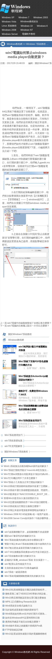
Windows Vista (9, 21)
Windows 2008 (9, 30)
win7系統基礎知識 (13, 440)
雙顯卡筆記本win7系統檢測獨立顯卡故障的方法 (28, 544)
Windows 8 (42, 26)
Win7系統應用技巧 (14, 435)
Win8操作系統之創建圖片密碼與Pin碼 (23, 626)
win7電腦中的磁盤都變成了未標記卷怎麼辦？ (29, 323)
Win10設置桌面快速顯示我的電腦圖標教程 (26, 634)
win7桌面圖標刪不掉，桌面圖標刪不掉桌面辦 (27, 532)
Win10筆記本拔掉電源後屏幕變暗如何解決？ (25, 510)
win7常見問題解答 (13, 446)
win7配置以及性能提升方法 (18, 564)
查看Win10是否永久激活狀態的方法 (21, 498)
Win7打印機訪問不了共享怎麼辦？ (20, 478)
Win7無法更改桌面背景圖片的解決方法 (24, 548)
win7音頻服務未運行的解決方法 (20, 556)
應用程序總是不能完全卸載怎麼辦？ (22, 622)
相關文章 (12, 460)
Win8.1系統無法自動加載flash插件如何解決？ (26, 466)
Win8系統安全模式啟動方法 (18, 606)
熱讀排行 (12, 526)
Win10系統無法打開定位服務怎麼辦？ (22, 506)
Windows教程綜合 (29, 21)
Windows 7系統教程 (36, 44)
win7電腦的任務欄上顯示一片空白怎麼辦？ (28, 326)
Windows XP (8, 17)
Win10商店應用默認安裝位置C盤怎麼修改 (25, 598)
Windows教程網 (14, 44)
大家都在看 (14, 583)
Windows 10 (27, 26)
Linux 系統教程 (9, 26)
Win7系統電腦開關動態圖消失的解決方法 (25, 576)
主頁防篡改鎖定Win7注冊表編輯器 (21, 568)
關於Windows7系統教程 (20, 334)
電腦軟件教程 (28, 34)
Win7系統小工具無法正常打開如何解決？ (24, 482)
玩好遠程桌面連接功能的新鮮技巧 (21, 610)
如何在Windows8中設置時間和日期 (22, 618)
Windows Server (10, 34)
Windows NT (26, 30)
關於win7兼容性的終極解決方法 (20, 536)
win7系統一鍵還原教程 (16, 572)
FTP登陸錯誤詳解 (14, 630)
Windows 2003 (40, 17)
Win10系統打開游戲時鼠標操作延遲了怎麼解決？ (28, 486)
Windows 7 (23, 17)
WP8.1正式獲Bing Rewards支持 (21, 602)
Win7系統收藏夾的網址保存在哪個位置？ (25, 540)
